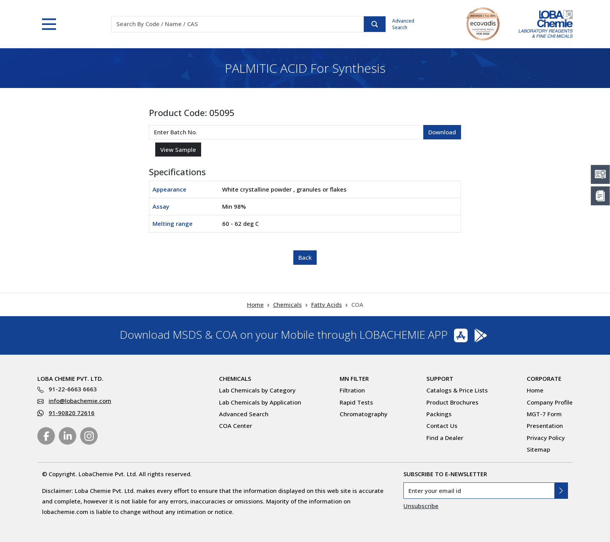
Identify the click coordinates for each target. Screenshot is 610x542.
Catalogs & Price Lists (457, 390)
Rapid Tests (356, 402)
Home (255, 304)
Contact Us (441, 425)
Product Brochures (452, 402)
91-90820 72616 (72, 413)
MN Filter (354, 378)
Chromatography (363, 414)
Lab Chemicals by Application (260, 402)
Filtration (352, 390)
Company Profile (550, 402)
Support (439, 378)
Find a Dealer (444, 438)
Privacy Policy (546, 438)
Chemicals (287, 304)
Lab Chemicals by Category (257, 390)
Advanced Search (403, 24)
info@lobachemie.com (80, 401)
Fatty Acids (326, 304)
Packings (439, 414)
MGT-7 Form (544, 414)
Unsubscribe (420, 506)
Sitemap (538, 449)
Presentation (545, 425)
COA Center (235, 425)
